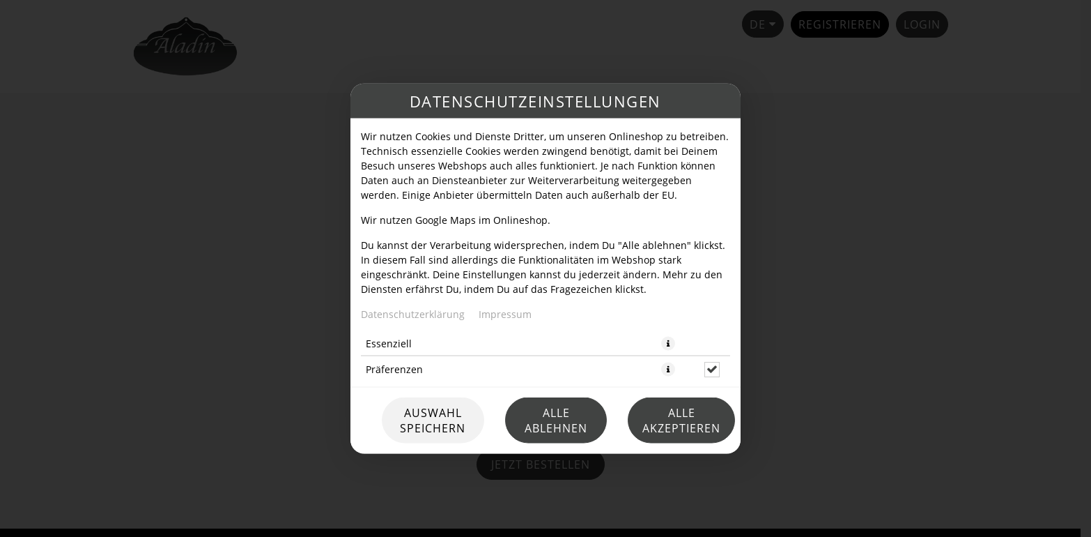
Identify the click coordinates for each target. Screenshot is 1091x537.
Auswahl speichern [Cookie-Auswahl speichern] (432, 420)
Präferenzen (394, 369)
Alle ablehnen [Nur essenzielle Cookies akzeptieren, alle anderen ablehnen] (556, 420)
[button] (668, 344)
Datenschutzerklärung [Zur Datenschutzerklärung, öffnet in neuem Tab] (413, 314)
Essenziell (389, 343)
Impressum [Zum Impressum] (505, 314)
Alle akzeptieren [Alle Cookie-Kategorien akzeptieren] (681, 420)
